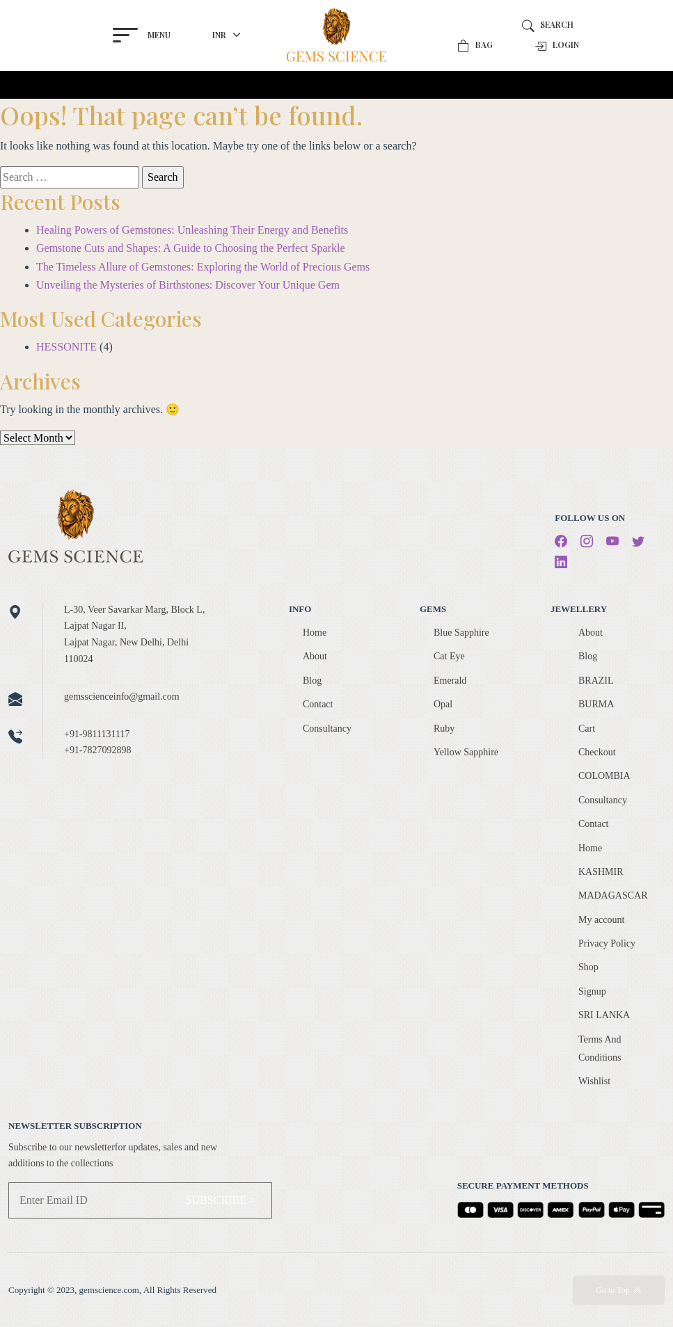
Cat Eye (449, 656)
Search (547, 25)
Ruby (444, 728)
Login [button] (557, 45)
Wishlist (594, 1081)
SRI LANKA (604, 1015)
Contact (318, 704)
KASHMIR (601, 872)
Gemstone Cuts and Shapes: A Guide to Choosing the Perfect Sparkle (190, 248)
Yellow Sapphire (466, 752)
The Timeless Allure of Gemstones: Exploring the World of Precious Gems (203, 267)
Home (314, 632)
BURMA (596, 704)
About (315, 656)
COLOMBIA (604, 776)
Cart (586, 728)
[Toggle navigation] (114, 85)
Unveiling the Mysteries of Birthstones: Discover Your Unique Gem (188, 285)
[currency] (229, 35)
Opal (443, 704)
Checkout (597, 752)
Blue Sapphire (461, 632)
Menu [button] (140, 35)
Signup (592, 991)
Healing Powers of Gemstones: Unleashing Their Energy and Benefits (192, 230)
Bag (475, 45)
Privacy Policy (606, 943)
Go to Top (618, 1290)
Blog (312, 680)
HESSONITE (66, 347)
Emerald (450, 680)
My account (601, 920)
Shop (588, 967)
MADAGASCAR (613, 895)
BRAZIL (596, 680)
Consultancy (327, 728)
